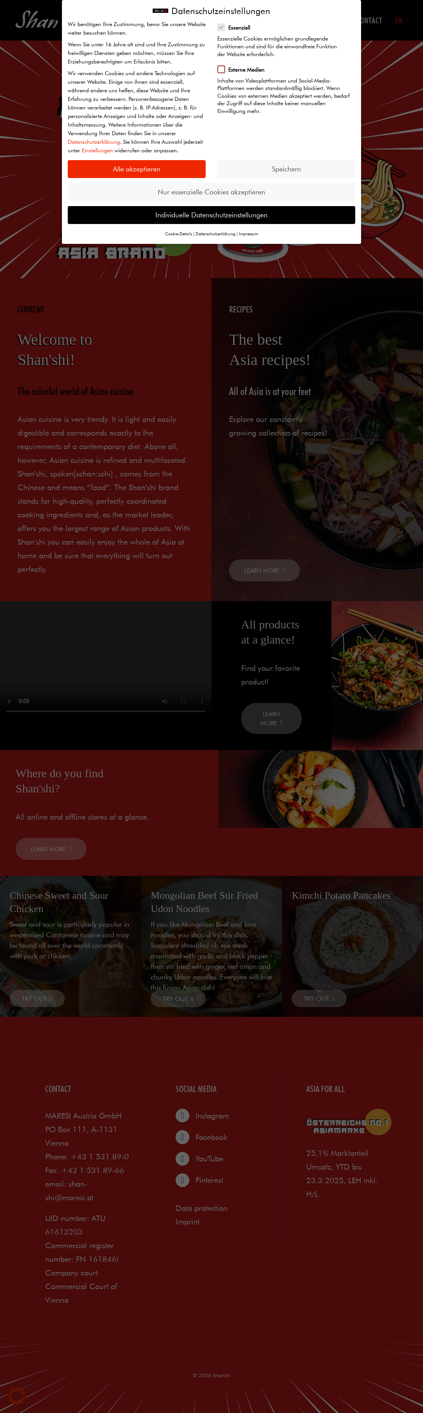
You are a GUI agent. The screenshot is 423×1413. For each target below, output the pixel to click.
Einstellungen (97, 150)
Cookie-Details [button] (178, 233)
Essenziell (236, 27)
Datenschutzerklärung (94, 141)
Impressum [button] (248, 233)
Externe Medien (243, 69)
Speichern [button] (286, 168)
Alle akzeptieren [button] (136, 168)
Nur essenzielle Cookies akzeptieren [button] (211, 191)
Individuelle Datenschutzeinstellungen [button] (211, 214)
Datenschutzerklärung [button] (215, 233)
